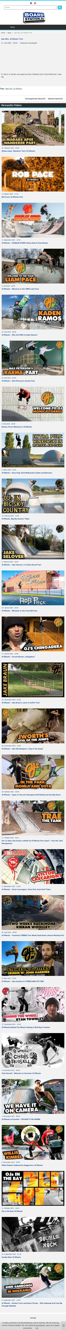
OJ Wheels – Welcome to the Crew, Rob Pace (19, 611)
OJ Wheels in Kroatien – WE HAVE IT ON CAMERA (21, 1119)
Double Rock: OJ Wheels (11, 1257)
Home (3, 33)
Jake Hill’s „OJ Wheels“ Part (12, 39)
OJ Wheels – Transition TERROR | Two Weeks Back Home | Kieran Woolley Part (33, 935)
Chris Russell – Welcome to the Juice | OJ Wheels (21, 1073)
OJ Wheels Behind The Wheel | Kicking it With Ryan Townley (26, 1027)
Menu (33, 27)
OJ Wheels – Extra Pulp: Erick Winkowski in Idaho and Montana (27, 473)
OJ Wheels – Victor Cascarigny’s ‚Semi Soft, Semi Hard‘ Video (26, 889)
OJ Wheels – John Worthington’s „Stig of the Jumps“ (23, 749)
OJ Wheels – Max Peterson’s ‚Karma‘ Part (18, 381)
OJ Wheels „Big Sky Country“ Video (15, 519)
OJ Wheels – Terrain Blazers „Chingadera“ (18, 657)
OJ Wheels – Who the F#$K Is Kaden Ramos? (20, 335)
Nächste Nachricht (55, 99)
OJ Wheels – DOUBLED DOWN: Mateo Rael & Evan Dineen (25, 243)
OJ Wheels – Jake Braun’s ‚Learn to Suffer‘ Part (21, 702)
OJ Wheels (17, 89)
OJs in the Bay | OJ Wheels (12, 1211)
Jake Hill (8, 89)
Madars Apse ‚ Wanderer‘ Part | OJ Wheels (18, 151)
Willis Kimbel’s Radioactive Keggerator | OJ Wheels (22, 1165)
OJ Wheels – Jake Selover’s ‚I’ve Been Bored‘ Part (21, 565)
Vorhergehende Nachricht (35, 99)
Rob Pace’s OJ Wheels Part (12, 197)
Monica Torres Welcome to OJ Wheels (17, 427)
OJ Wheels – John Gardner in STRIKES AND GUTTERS (23, 981)
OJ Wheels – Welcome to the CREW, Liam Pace (20, 289)
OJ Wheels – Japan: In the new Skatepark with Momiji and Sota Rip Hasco (31, 795)
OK (37, 1328)
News (9, 33)
